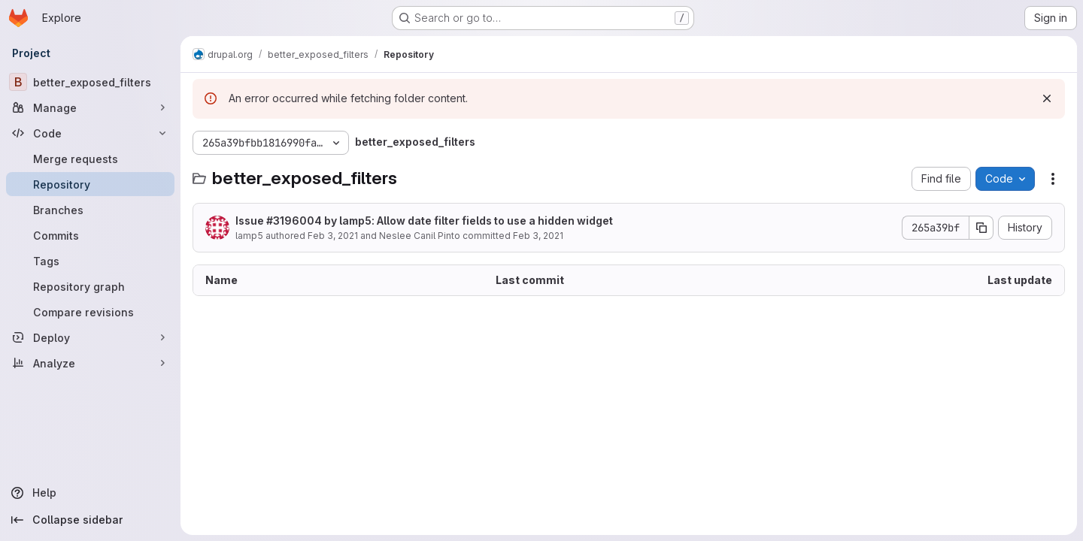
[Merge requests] (90, 159)
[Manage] (90, 107)
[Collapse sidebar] (90, 520)
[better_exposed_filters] (90, 82)
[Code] (90, 133)
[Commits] (90, 235)
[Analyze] (90, 363)
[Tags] (90, 261)
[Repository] (90, 184)
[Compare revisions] (90, 312)
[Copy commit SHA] (981, 228)
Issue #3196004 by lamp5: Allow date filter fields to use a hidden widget (424, 220)
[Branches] (90, 210)
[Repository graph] (90, 286)
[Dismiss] (1047, 98)
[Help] (90, 493)
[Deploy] (90, 337)
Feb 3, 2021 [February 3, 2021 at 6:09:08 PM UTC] (333, 235)
